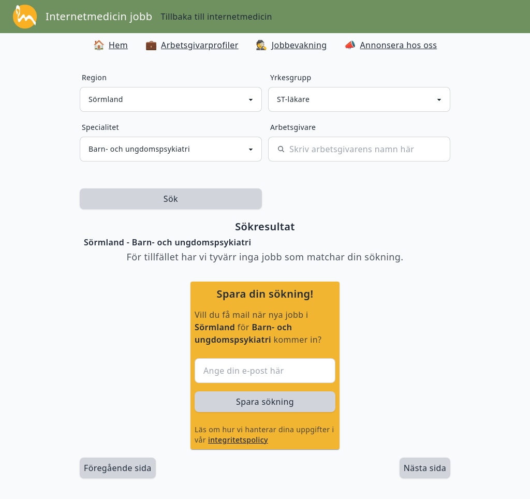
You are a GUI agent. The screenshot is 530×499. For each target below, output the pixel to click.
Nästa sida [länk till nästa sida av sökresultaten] (425, 468)
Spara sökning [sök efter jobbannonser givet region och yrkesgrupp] (265, 401)
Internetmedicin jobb (99, 16)
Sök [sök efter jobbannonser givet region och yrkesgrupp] (171, 198)
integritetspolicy (238, 440)
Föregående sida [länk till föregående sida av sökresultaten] (118, 468)
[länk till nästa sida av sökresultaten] (425, 468)
